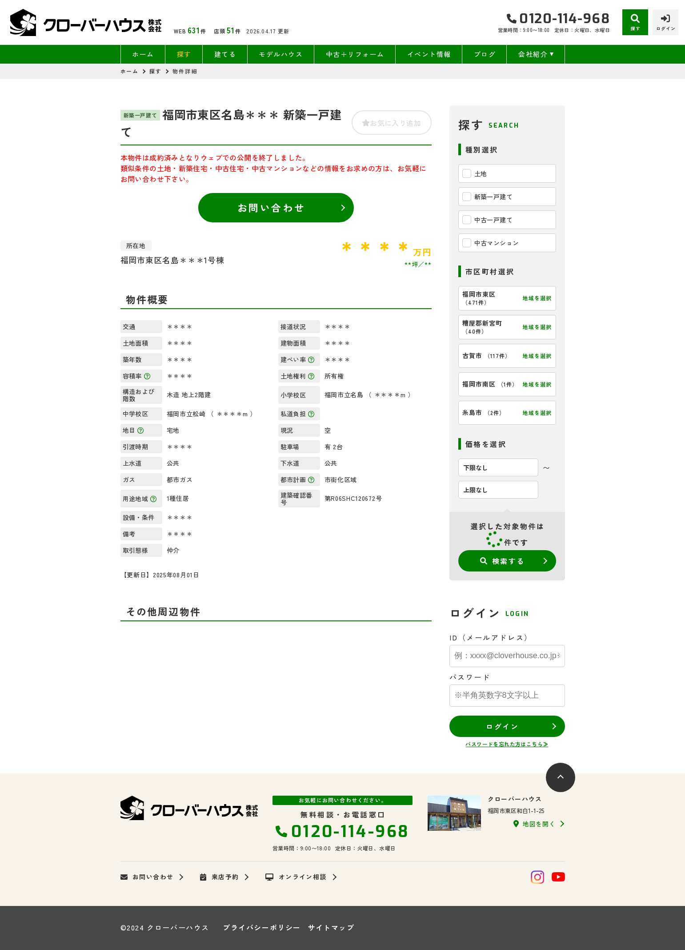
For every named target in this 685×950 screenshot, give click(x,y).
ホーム (143, 54)
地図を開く (534, 823)
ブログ (485, 54)
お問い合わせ (271, 207)
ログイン (502, 726)
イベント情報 (429, 54)
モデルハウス (281, 54)
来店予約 (219, 877)
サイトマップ (331, 927)
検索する (502, 561)
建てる (225, 54)
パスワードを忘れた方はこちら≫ (506, 744)
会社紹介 (533, 54)
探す (184, 54)
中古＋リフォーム (355, 54)
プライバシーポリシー (262, 927)
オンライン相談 (295, 877)
